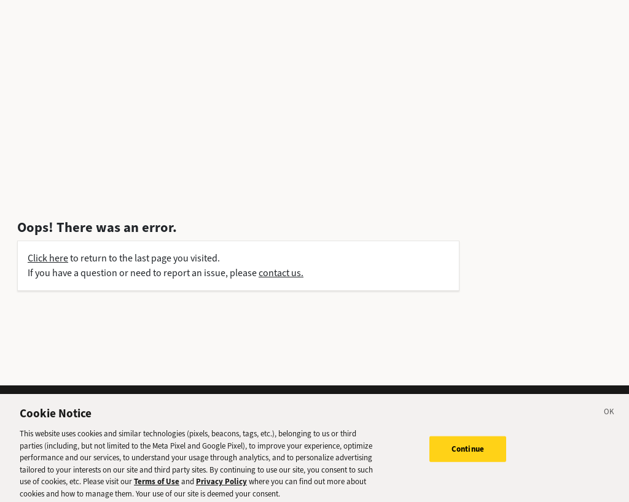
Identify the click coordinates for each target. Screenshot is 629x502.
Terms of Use (156, 484)
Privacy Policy (221, 484)
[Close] (609, 416)
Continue (467, 451)
